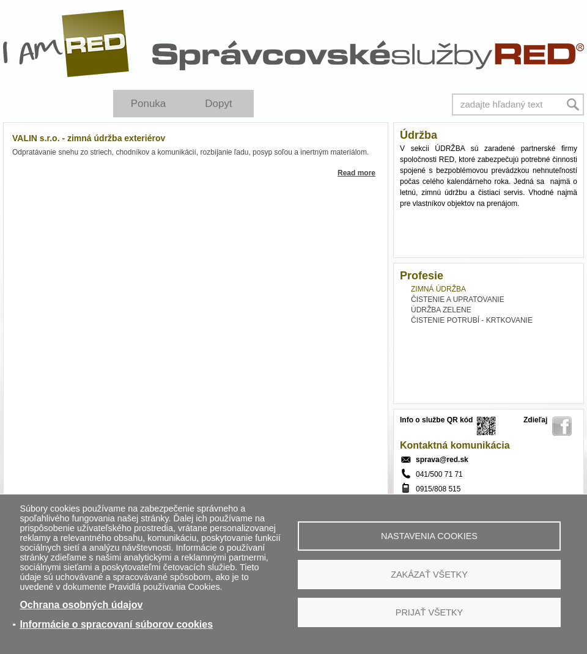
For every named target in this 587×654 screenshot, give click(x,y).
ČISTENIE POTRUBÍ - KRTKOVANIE (472, 320)
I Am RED (66, 43)
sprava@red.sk (442, 459)
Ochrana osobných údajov (81, 605)
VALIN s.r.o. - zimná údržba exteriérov (88, 138)
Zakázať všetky (429, 574)
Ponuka (148, 103)
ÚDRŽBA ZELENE (441, 310)
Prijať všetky (429, 612)
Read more (356, 173)
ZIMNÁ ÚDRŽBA (438, 289)
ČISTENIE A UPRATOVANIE (457, 299)
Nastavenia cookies (429, 536)
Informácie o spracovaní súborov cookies (116, 624)
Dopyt (218, 103)
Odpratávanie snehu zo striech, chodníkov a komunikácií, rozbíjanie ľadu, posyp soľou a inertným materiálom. (190, 152)
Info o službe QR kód (436, 420)
